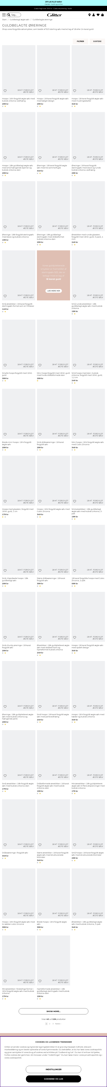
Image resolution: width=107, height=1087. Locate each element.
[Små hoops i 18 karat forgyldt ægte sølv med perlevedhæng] (53, 693)
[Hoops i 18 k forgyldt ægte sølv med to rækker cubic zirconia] (18, 899)
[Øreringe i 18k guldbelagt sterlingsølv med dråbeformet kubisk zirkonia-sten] (53, 213)
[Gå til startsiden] (53, 15)
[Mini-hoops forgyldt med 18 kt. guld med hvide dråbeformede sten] (53, 352)
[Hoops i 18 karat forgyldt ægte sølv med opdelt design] (88, 624)
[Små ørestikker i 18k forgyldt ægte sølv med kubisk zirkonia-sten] (18, 762)
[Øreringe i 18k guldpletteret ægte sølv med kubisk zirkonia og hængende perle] (18, 693)
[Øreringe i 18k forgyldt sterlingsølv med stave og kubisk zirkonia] (18, 213)
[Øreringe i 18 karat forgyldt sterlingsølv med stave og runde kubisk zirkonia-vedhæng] (88, 144)
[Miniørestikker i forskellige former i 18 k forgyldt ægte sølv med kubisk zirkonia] (18, 968)
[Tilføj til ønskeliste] (5, 91)
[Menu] (4, 15)
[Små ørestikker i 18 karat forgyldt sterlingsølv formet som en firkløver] (18, 282)
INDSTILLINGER (53, 1069)
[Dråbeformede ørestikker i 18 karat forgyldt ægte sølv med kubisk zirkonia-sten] (53, 762)
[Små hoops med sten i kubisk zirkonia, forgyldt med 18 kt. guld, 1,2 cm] (88, 352)
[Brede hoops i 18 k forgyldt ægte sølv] (53, 899)
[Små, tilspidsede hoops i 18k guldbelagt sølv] (18, 556)
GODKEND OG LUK (53, 1079)
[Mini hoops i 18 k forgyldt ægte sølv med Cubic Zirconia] (88, 420)
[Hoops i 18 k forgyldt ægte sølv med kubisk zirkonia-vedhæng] (18, 76)
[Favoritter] (99, 15)
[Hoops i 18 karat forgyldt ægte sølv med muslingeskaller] (88, 76)
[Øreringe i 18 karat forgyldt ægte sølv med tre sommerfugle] (53, 144)
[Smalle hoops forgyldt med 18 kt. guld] (18, 352)
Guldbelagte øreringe (42, 20)
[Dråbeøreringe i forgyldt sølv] (18, 831)
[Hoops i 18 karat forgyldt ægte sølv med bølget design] (53, 76)
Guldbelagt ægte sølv (19, 20)
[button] (94, 15)
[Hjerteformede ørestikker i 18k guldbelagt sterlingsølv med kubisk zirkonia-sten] (53, 968)
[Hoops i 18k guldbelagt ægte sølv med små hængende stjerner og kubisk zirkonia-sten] (18, 144)
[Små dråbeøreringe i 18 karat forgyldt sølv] (53, 420)
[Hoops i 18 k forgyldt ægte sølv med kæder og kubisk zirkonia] (88, 693)
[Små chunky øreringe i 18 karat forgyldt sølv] (18, 624)
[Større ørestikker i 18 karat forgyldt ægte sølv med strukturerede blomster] (53, 831)
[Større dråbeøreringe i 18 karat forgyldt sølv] (53, 556)
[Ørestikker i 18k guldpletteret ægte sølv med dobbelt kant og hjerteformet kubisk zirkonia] (53, 624)
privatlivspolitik (91, 1055)
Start (4, 20)
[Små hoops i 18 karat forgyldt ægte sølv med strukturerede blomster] (88, 831)
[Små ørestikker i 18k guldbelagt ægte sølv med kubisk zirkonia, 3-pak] (88, 488)
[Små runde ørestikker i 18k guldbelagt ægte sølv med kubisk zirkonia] (88, 282)
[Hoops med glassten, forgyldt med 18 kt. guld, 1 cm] (18, 488)
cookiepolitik (15, 1058)
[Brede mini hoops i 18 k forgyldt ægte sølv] (18, 420)
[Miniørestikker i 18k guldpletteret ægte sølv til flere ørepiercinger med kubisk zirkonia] (88, 762)
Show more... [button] (53, 1011)
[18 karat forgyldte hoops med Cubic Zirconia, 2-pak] (88, 556)
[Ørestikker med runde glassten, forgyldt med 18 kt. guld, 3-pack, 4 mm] (88, 213)
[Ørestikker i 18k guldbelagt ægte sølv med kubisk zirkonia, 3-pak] (88, 899)
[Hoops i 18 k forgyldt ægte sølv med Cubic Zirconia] (53, 488)
